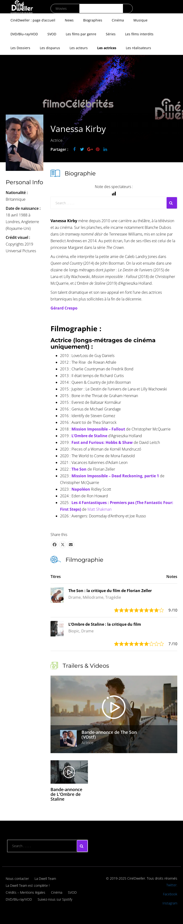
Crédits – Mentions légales (25, 892)
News (69, 20)
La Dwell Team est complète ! (28, 885)
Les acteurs (79, 48)
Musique (140, 20)
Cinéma (118, 20)
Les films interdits (139, 34)
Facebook (170, 894)
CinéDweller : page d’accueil (32, 20)
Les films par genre (81, 34)
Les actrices (106, 48)
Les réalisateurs (138, 48)
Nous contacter (17, 878)
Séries (111, 34)
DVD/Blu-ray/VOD (24, 34)
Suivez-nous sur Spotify (55, 899)
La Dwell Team (45, 878)
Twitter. (171, 885)
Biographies (92, 20)
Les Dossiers (20, 48)
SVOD (51, 34)
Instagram (170, 903)
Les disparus (50, 48)
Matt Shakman (99, 509)
